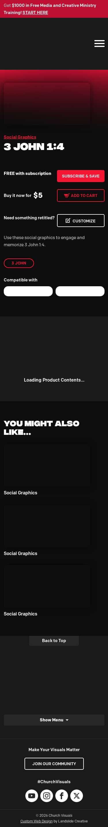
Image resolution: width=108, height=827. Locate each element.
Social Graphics (20, 137)
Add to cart (84, 195)
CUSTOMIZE (84, 221)
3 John (19, 263)
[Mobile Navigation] (98, 43)
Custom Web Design (36, 821)
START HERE (35, 12)
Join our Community (54, 763)
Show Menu (51, 720)
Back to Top (54, 640)
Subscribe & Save (81, 176)
